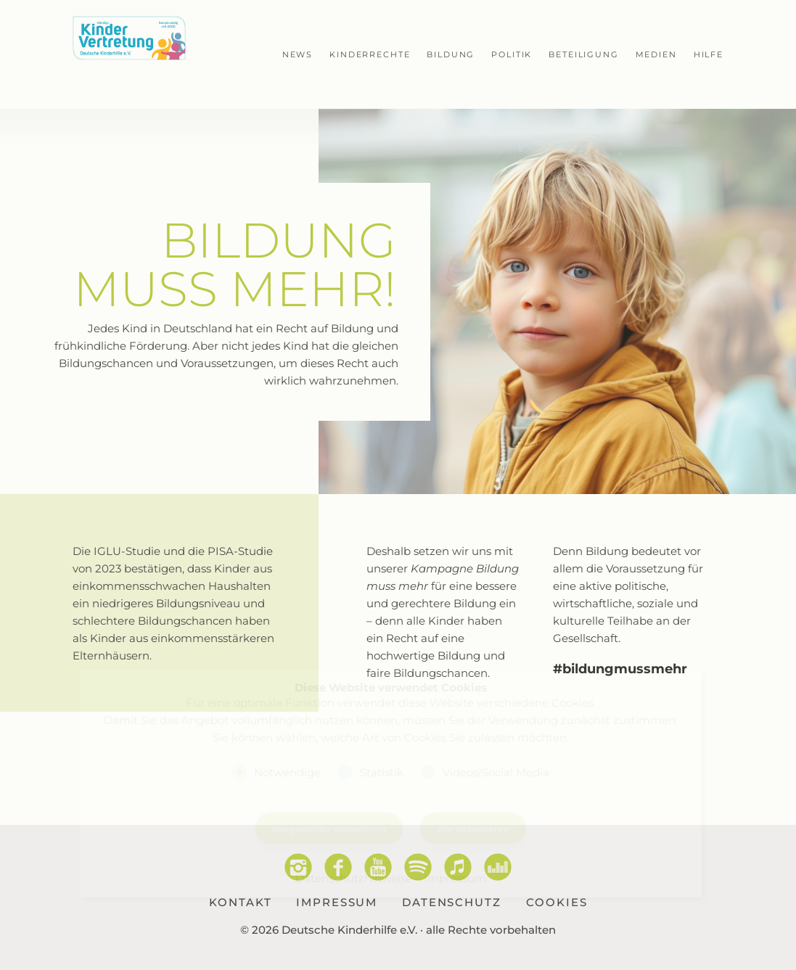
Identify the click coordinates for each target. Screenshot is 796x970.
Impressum (455, 878)
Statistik (381, 772)
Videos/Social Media (496, 772)
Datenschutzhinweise (353, 878)
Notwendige (287, 772)
